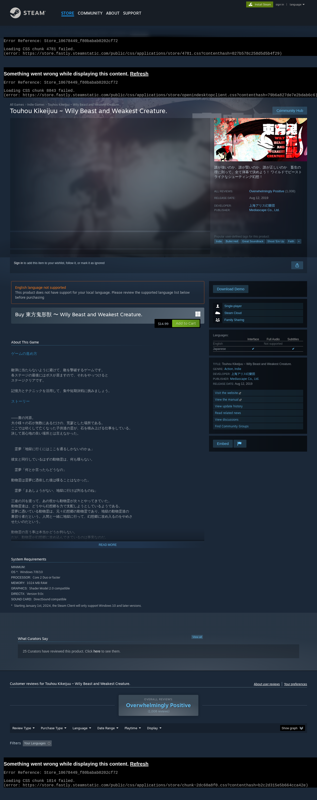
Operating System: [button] (200, 752)
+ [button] (299, 247)
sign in (280, 4)
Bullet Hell (232, 247)
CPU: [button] (225, 752)
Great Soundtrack (252, 247)
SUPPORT (132, 13)
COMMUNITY (90, 13)
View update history (229, 412)
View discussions (226, 425)
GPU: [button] (242, 752)
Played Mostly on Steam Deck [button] (159, 752)
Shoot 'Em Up (275, 247)
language (295, 4)
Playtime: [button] (123, 752)
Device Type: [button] (263, 752)
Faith (291, 247)
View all (197, 642)
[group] (158, 753)
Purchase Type (52, 737)
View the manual (228, 405)
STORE (67, 13)
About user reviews (267, 690)
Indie (219, 247)
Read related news (228, 419)
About (113, 13)
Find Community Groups (232, 432)
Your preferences (295, 690)
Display (152, 737)
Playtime (131, 737)
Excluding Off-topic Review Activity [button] (85, 752)
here (97, 657)
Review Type (21, 737)
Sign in (18, 269)
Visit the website (228, 399)
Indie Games (36, 110)
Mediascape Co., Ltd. (264, 216)
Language (80, 737)
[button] (186, 329)
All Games (17, 110)
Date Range (106, 737)
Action (228, 375)
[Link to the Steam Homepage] (31, 17)
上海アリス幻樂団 (262, 211)
